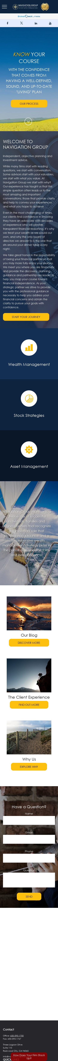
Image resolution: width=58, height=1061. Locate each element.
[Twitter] (21, 23)
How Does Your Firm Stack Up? (29, 1057)
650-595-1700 (17, 1035)
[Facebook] (7, 23)
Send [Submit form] (29, 896)
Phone (29, 851)
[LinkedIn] (36, 23)
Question (29, 870)
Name (29, 813)
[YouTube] (50, 23)
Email (29, 832)
